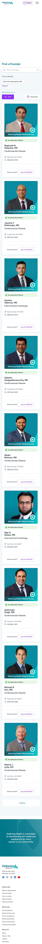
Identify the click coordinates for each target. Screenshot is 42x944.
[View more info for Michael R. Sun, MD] (21, 661)
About (4, 933)
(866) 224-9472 (12, 160)
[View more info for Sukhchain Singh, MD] (21, 584)
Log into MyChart (27, 172)
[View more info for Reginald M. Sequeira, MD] (21, 120)
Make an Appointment (9, 890)
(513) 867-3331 (12, 547)
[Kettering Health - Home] (7, 2)
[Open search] (27, 3)
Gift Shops (5, 941)
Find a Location (7, 896)
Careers (4, 939)
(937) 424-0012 (12, 237)
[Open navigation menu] (37, 3)
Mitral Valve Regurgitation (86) (12, 81)
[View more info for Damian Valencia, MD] (21, 274)
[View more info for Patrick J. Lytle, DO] (21, 739)
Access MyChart (7, 910)
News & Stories (7, 899)
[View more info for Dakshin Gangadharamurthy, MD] (21, 352)
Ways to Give (6, 936)
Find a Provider (7, 893)
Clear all (5, 86)
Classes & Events (7, 902)
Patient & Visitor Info (8, 913)
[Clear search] (38, 70)
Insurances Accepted (9, 924)
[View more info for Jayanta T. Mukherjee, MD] (21, 197)
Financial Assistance (8, 922)
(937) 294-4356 (12, 702)
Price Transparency (8, 916)
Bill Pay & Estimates (8, 919)
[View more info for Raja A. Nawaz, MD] (21, 507)
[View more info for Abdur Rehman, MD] (21, 429)
